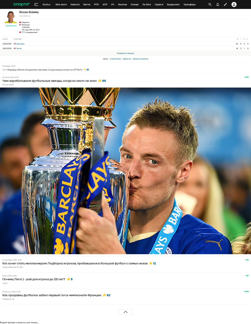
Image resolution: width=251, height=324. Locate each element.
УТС (23, 32)
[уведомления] (218, 4)
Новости (127, 59)
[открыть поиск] (210, 4)
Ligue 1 (5, 283)
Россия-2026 (7, 84)
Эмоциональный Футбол (12, 267)
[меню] (36, 4)
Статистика (115, 59)
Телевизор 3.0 (8, 299)
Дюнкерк (19, 43)
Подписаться (11, 26)
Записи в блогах (140, 59)
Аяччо (18, 48)
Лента (105, 59)
